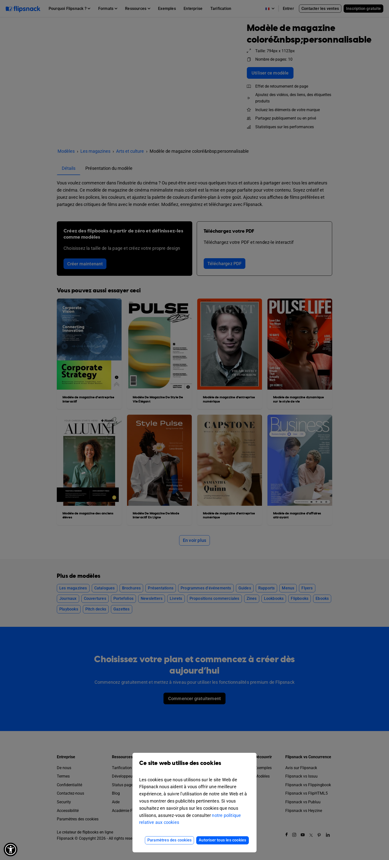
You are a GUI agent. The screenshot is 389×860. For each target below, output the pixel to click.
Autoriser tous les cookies (222, 840)
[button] (10, 849)
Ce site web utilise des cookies (194, 766)
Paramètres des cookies (169, 840)
